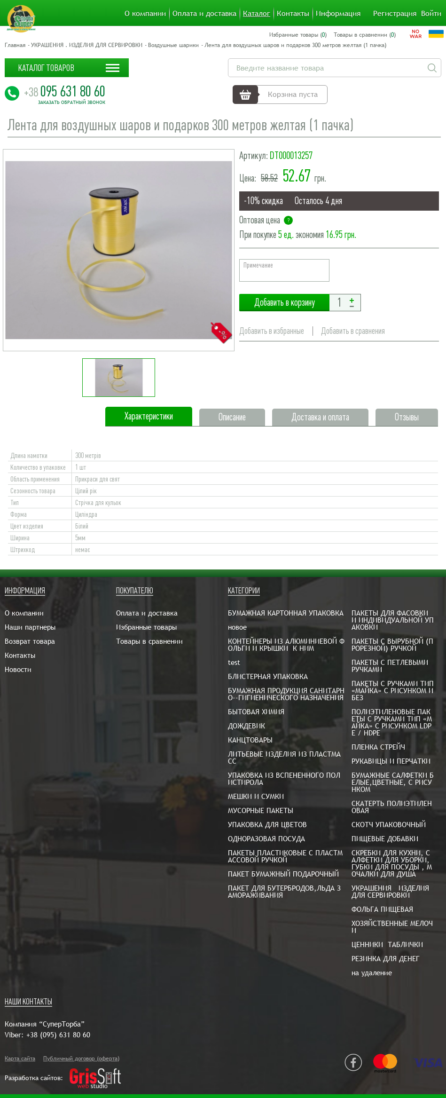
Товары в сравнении (149, 641)
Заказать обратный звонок (71, 102)
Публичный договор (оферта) (81, 1058)
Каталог (256, 13)
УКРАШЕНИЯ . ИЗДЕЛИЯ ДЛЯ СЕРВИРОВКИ (86, 45)
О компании (145, 13)
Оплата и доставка (204, 13)
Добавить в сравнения (353, 330)
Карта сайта (20, 1058)
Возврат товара (30, 641)
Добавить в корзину (284, 302)
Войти (431, 13)
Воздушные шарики (173, 45)
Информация (338, 13)
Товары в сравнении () (365, 35)
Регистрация (394, 13)
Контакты (293, 13)
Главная (15, 45)
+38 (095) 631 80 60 (58, 1035)
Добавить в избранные (271, 330)
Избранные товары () (298, 35)
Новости (18, 669)
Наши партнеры (30, 627)
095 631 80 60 (64, 91)
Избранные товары (146, 627)
